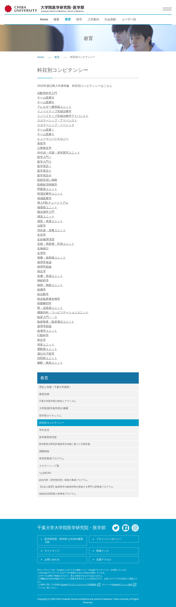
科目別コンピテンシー (51, 422)
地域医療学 (44, 198)
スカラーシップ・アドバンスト (57, 120)
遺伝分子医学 (45, 353)
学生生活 (44, 429)
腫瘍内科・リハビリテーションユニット (63, 312)
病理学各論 (44, 262)
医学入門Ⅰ (44, 157)
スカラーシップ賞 (49, 465)
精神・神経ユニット (50, 285)
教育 (68, 19)
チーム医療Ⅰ (45, 129)
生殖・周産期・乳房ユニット (55, 243)
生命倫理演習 (45, 239)
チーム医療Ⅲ (45, 97)
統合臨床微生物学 (48, 298)
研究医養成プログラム (51, 458)
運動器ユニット (47, 349)
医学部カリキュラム (50, 415)
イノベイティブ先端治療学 (54, 111)
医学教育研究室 (48, 437)
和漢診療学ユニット (50, 193)
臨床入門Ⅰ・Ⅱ (47, 317)
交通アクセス (103, 559)
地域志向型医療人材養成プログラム (57, 493)
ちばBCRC (45, 472)
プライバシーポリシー (108, 539)
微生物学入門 (45, 211)
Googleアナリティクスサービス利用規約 (78, 584)
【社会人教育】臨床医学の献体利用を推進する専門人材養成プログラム (76, 486)
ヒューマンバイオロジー (53, 138)
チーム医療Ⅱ (45, 134)
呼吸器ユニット (47, 189)
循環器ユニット (47, 207)
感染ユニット (45, 216)
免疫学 (41, 143)
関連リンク (102, 550)
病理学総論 (44, 266)
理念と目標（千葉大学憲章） (55, 387)
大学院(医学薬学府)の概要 (53, 408)
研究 (79, 19)
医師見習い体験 (47, 179)
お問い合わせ (52, 559)
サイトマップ (52, 550)
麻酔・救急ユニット (50, 362)
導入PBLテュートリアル (52, 202)
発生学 (41, 271)
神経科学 (43, 280)
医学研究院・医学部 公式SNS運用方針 (64, 540)
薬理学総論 (44, 326)
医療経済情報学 (47, 184)
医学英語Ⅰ (44, 166)
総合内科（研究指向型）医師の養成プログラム (63, 480)
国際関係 (44, 451)
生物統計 (43, 248)
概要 (56, 19)
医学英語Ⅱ (44, 170)
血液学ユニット (47, 330)
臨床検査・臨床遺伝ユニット (55, 321)
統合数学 (43, 294)
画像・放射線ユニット (51, 257)
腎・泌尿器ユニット (50, 307)
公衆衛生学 (44, 147)
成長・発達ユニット (50, 221)
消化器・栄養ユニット (51, 230)
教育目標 (44, 394)
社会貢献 (110, 19)
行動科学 (43, 335)
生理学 (41, 253)
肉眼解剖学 (44, 303)
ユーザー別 (129, 19)
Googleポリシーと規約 (122, 584)
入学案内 (93, 19)
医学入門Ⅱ (44, 161)
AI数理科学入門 (47, 93)
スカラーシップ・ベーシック (55, 125)
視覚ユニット (45, 344)
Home (44, 19)
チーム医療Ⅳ (45, 102)
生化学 (41, 234)
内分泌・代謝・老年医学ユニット (58, 152)
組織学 (41, 289)
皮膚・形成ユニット (50, 276)
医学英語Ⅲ (44, 175)
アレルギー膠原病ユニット (54, 106)
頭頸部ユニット (47, 358)
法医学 (41, 225)
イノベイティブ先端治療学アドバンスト (63, 116)
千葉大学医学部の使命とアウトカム (57, 401)
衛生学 (41, 339)
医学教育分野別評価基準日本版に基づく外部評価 (64, 444)
